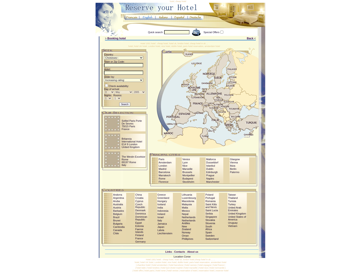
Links (168, 251)
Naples (210, 178)
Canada (117, 230)
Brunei (116, 220)
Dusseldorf (212, 162)
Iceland (161, 204)
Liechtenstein (164, 233)
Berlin (233, 169)
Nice (184, 165)
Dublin (209, 169)
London (163, 165)
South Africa (208, 228)
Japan (160, 227)
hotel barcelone (176, 265)
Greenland (163, 198)
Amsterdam (165, 162)
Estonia (139, 226)
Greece (161, 194)
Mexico (186, 210)
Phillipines (187, 238)
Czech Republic (140, 205)
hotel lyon (165, 268)
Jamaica (162, 223)
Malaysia (187, 204)
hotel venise (172, 270)
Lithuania (187, 194)
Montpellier (188, 175)
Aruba (116, 201)
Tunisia (232, 201)
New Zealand (186, 228)
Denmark (140, 210)
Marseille (187, 169)
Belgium (117, 214)
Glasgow (235, 159)
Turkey (232, 204)
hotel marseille (191, 268)
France (139, 238)
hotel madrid (177, 268)
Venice (186, 159)
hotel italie (141, 268)
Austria (117, 207)
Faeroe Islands (139, 230)
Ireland (161, 214)
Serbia (209, 213)
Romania (210, 201)
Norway (186, 232)
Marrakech (165, 175)
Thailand (233, 198)
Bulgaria (117, 223)
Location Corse (182, 256)
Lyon (185, 162)
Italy (159, 220)
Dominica (140, 213)
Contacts (179, 251)
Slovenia (210, 223)
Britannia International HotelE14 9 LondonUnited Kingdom (132, 142)
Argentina (118, 198)
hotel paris (149, 270)
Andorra (117, 194)
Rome (162, 178)
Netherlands (188, 217)
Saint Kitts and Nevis (211, 205)
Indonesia (163, 210)
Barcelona (164, 172)
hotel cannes (191, 265)
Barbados (118, 210)
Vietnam (232, 226)
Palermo (234, 172)
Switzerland (211, 238)
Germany (140, 241)
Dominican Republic (141, 218)
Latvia (160, 230)
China (138, 194)
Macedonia (188, 201)
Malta (185, 207)
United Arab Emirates (234, 209)
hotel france (218, 265)
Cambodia (119, 227)
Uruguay (233, 222)
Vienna (234, 162)
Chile (116, 233)
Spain (208, 232)
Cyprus (139, 201)
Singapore (211, 216)
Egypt (138, 222)
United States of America (237, 218)
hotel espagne (205, 265)
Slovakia (210, 220)
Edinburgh (212, 172)
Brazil (116, 217)
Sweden (210, 235)
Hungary (162, 201)
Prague (210, 175)
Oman (185, 235)
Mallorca (211, 159)
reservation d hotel (188, 270)
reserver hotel (222, 270)
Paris (161, 159)
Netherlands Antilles (188, 222)
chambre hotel (143, 265)
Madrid (162, 169)
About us (192, 251)
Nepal (185, 214)
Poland (209, 194)
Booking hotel (116, 38)
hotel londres (153, 268)
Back (250, 38)
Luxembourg (189, 198)
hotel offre (138, 270)
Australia (118, 204)
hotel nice (203, 268)
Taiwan (232, 194)
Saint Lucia (211, 210)
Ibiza (232, 165)
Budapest (187, 178)
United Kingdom (237, 213)
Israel (160, 217)
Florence (164, 181)
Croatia (139, 198)
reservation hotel (206, 270)
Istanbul (210, 165)
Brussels (187, 172)
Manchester (212, 181)
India (160, 207)
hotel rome (161, 270)
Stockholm (188, 181)
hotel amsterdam (159, 265)
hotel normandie (217, 268)
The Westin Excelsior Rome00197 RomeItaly (133, 160)
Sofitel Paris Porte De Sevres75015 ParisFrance (132, 124)
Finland (139, 235)
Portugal (210, 198)
